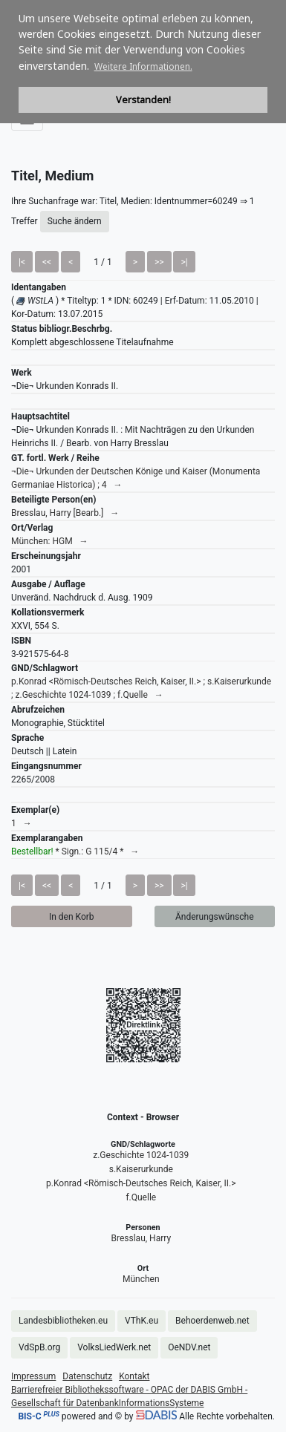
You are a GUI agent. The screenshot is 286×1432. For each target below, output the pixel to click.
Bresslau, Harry (141, 1238)
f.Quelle (141, 1197)
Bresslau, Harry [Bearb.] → (65, 513)
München (141, 1279)
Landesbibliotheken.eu (63, 1320)
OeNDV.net (189, 1347)
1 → (21, 823)
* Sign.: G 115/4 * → (75, 851)
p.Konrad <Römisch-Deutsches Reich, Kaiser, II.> (141, 1183)
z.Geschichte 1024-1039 (141, 1155)
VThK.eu (141, 1320)
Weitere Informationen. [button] (143, 66)
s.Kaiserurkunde (141, 1169)
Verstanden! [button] (143, 100)
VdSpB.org (39, 1347)
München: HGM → (49, 541)
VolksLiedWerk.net (114, 1347)
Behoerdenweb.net (212, 1320)
